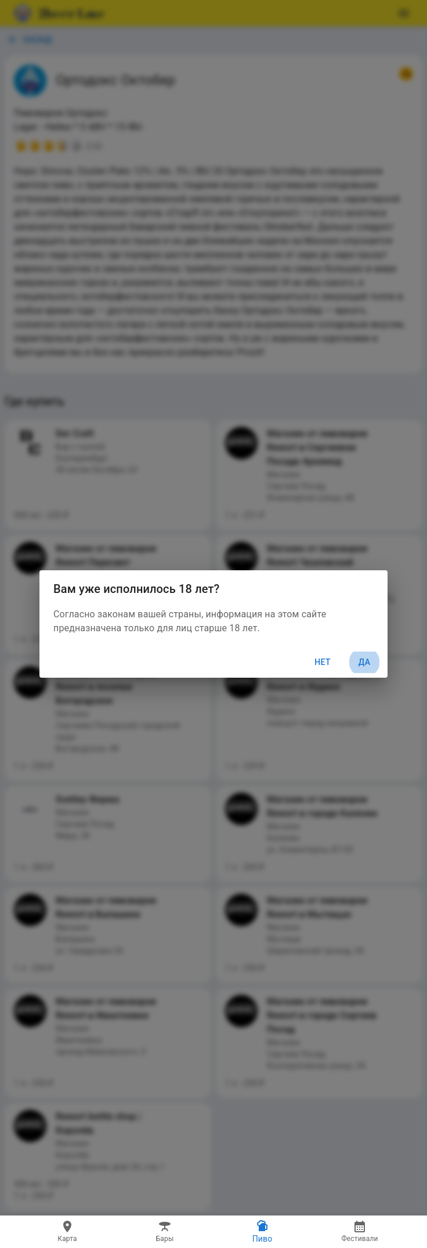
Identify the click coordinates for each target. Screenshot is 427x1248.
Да (364, 662)
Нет (322, 662)
